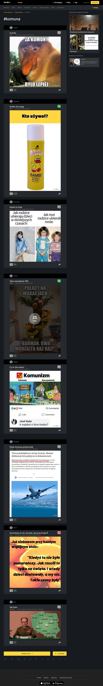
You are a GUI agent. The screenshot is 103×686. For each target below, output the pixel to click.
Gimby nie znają (17, 106)
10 (18, 659)
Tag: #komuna (19, 12)
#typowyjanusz (26, 35)
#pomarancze (29, 535)
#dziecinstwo (23, 209)
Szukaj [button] (96, 7)
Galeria (20, 7)
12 (5, 659)
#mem (16, 35)
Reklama (46, 677)
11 (12, 659)
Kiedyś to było (16, 207)
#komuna (20, 35)
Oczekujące (58, 2)
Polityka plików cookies (66, 677)
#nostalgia (17, 108)
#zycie (24, 283)
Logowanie (86, 2)
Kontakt (39, 677)
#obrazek (18, 449)
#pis (21, 449)
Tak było (13, 607)
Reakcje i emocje (44, 7)
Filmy (68, 2)
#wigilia (24, 535)
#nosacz (32, 35)
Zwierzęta (6, 7)
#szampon (23, 108)
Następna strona (27, 653)
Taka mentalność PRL (19, 281)
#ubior (28, 209)
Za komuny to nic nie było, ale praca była (29, 533)
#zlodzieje (25, 449)
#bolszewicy (35, 449)
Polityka (35, 7)
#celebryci (22, 369)
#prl (27, 283)
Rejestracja (95, 2)
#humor (17, 283)
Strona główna (8, 12)
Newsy (53, 7)
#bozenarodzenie (37, 535)
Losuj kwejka (59, 653)
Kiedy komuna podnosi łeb (21, 447)
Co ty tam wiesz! (17, 367)
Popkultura (12, 609)
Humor (13, 7)
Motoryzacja (60, 7)
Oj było (13, 33)
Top (76, 2)
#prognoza (24, 609)
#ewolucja (17, 209)
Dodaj (20, 2)
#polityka (17, 369)
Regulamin (54, 677)
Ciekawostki (27, 7)
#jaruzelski (41, 609)
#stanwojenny (35, 609)
